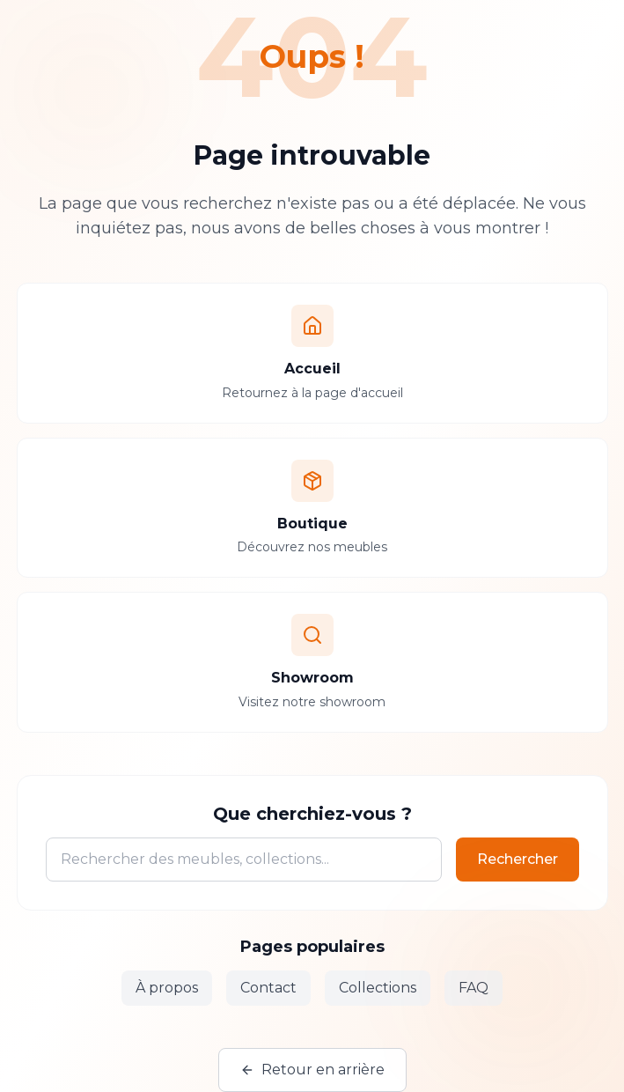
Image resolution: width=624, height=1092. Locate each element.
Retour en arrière (312, 1069)
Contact (268, 987)
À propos (167, 987)
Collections (377, 987)
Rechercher (517, 859)
